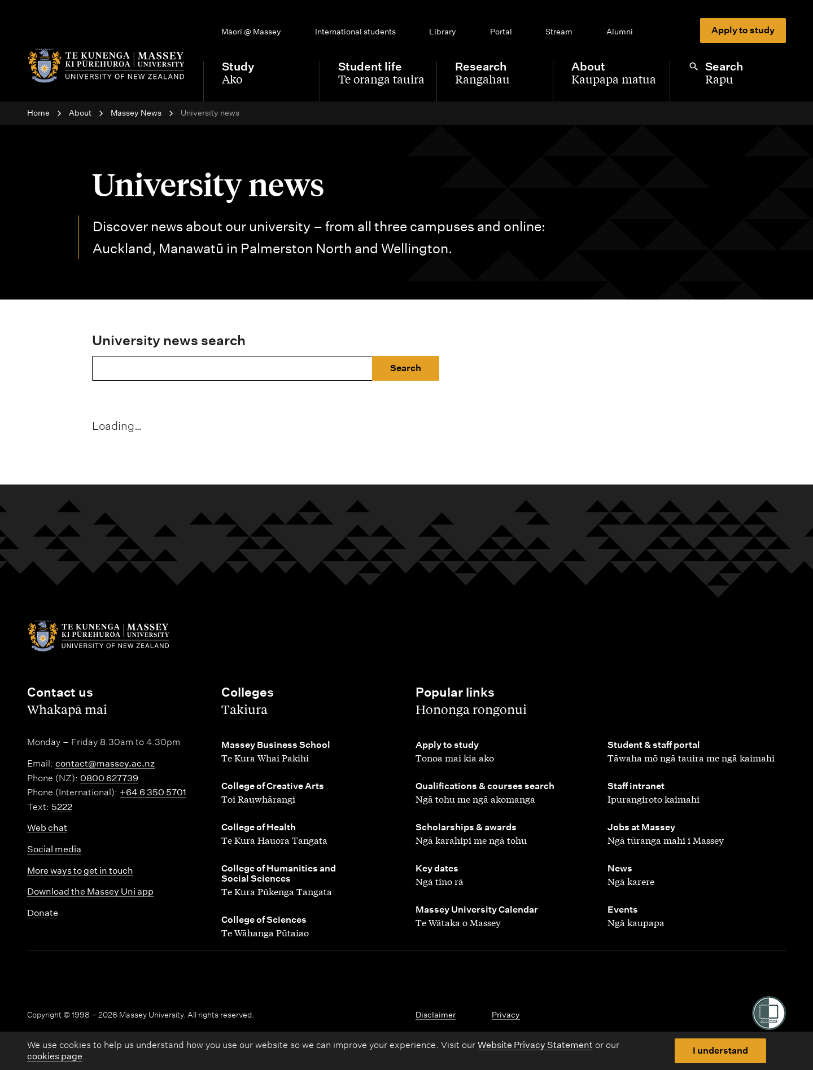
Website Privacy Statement (535, 1045)
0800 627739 (109, 778)
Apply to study (743, 30)
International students (355, 32)
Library (442, 32)
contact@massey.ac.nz (105, 763)
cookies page (54, 1056)
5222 (61, 807)
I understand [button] (720, 1050)
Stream (558, 32)
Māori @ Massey (251, 32)
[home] (106, 66)
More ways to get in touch (80, 870)
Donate (42, 913)
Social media (54, 849)
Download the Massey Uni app (90, 891)
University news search (169, 340)
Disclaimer (436, 1015)
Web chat (47, 827)
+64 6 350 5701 (153, 792)
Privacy (506, 1015)
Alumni (619, 32)
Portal (501, 32)
